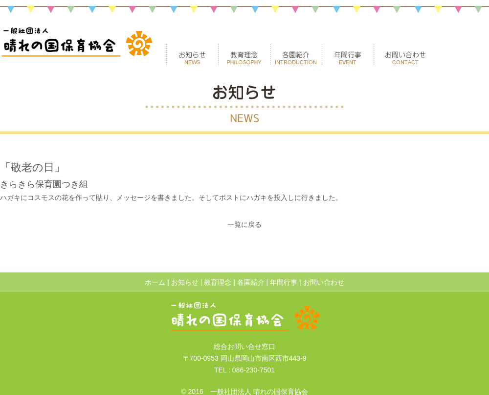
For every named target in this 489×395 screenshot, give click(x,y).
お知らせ (192, 54)
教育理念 (244, 54)
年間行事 (348, 54)
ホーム (155, 282)
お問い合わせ (405, 54)
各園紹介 (296, 54)
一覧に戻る (244, 224)
